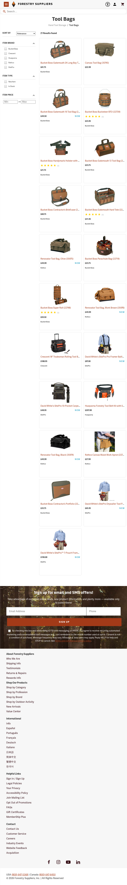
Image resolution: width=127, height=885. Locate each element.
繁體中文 (11, 761)
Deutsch (11, 742)
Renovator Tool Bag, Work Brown (105, 308)
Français (11, 737)
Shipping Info (13, 663)
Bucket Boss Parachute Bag (102, 259)
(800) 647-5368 (20, 874)
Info (8, 723)
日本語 (10, 752)
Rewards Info (13, 678)
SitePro (87, 366)
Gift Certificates (15, 812)
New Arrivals (13, 706)
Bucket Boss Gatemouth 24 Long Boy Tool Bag (66, 63)
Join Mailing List (15, 797)
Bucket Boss (45, 72)
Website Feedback (16, 848)
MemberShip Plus (16, 817)
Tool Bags (74, 25)
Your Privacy (13, 788)
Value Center (13, 711)
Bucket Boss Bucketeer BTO (102, 112)
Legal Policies (14, 783)
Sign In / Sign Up (15, 778)
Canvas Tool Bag (97, 63)
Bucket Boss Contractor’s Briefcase (61, 209)
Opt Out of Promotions (18, 802)
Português (12, 733)
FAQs (9, 807)
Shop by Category (16, 687)
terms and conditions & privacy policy (73, 641)
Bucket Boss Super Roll (55, 308)
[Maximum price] (28, 102)
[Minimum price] (10, 102)
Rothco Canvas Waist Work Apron (105, 454)
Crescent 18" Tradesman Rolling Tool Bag (64, 357)
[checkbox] (5, 48)
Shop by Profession (16, 692)
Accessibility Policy (17, 793)
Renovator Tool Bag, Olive (56, 259)
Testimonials (13, 668)
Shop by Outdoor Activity (20, 701)
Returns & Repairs (16, 673)
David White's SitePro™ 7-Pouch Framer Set (65, 553)
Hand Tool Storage (57, 25)
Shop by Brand (14, 697)
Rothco (43, 268)
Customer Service (16, 833)
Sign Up (64, 622)
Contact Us (12, 828)
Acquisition (12, 852)
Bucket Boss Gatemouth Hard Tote (106, 209)
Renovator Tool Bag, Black (57, 455)
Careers (10, 838)
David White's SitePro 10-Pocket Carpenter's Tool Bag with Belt (75, 406)
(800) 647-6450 (47, 874)
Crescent (43, 366)
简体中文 (11, 757)
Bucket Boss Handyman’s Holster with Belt (65, 161)
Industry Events (15, 843)
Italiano (10, 747)
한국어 (10, 766)
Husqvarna (89, 415)
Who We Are (13, 658)
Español (10, 728)
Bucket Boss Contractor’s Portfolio (61, 503)
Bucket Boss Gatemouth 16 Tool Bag (62, 111)
